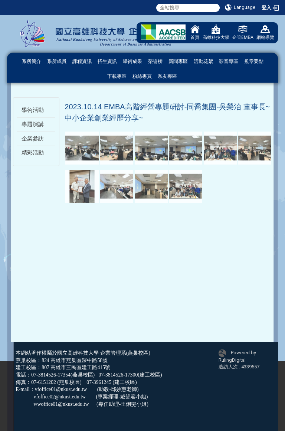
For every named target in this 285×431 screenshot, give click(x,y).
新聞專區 (178, 61)
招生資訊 (107, 61)
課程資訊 (82, 61)
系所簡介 (31, 61)
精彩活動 (33, 152)
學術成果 (132, 61)
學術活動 (33, 110)
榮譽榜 (155, 61)
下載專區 (117, 76)
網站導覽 (265, 32)
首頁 (195, 32)
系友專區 (167, 76)
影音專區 (228, 61)
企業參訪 (33, 138)
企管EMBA (242, 32)
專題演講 (33, 124)
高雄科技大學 (216, 32)
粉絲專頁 (142, 76)
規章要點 (253, 61)
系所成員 (56, 61)
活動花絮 (203, 61)
